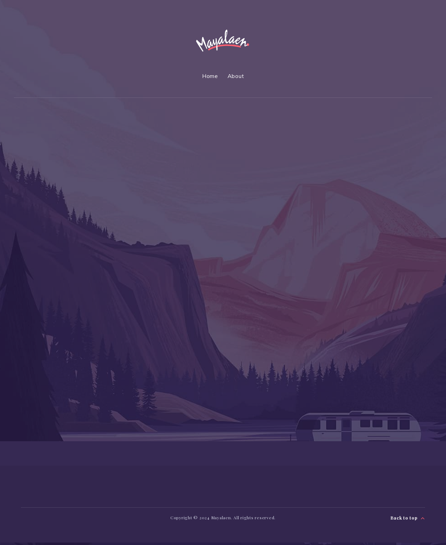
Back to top (408, 519)
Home (210, 75)
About (236, 75)
